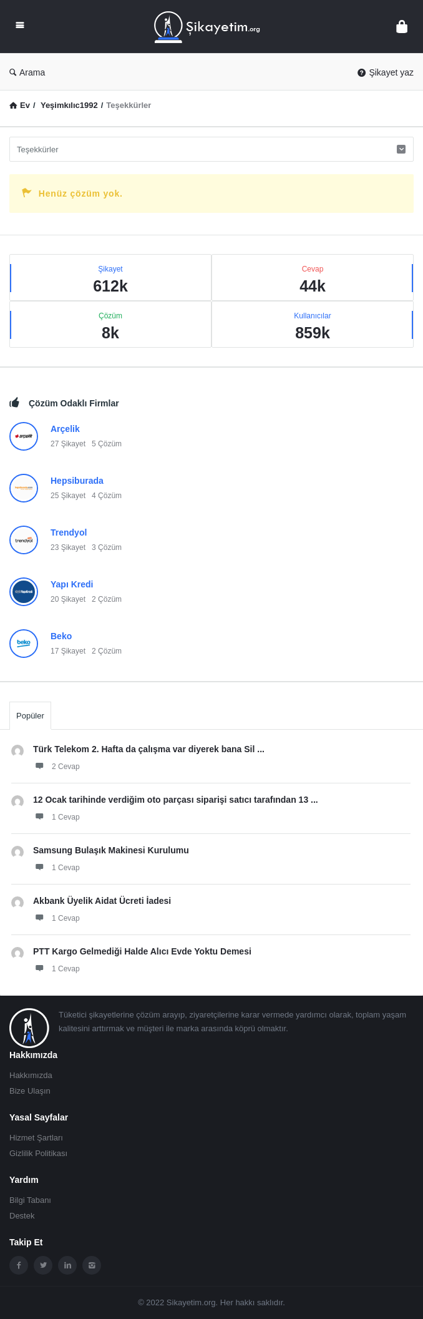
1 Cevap (56, 816)
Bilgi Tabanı (30, 1200)
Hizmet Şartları (36, 1137)
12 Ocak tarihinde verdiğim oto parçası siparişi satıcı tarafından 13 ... (175, 800)
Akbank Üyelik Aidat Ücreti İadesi (102, 901)
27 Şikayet (68, 443)
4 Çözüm (107, 495)
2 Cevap (56, 766)
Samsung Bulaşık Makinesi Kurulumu (111, 850)
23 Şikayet (68, 547)
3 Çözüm (107, 547)
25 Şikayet (68, 495)
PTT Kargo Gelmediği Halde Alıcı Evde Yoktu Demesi (142, 951)
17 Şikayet (68, 651)
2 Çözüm (107, 599)
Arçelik (65, 429)
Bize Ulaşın (30, 1091)
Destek (21, 1215)
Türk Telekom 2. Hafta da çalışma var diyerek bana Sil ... (149, 749)
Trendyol (69, 532)
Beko (61, 636)
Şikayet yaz (385, 72)
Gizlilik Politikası (38, 1153)
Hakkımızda (30, 1075)
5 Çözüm (107, 443)
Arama (27, 72)
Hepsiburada (77, 481)
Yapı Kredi (72, 584)
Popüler (30, 715)
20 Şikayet (68, 599)
